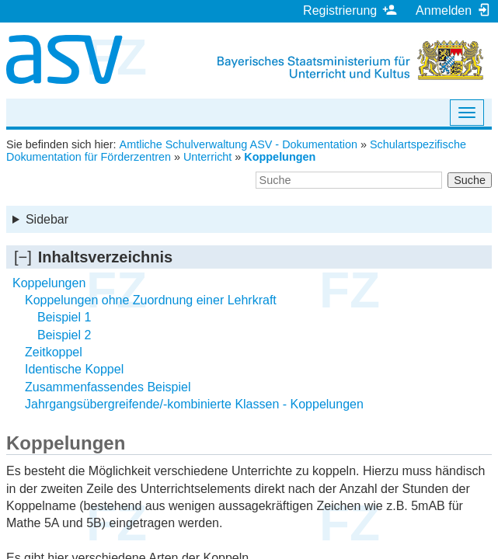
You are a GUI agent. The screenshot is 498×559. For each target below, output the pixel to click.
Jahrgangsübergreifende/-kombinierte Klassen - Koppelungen (194, 404)
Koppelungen (279, 157)
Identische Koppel (74, 369)
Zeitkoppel (53, 352)
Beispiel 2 (64, 335)
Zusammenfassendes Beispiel (107, 387)
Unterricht (207, 157)
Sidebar (47, 219)
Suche (470, 180)
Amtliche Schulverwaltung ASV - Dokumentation (238, 144)
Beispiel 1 (64, 317)
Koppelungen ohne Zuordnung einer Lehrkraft (151, 300)
